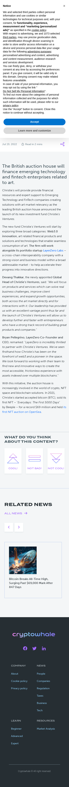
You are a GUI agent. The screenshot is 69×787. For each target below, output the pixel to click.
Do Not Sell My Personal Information (24, 91)
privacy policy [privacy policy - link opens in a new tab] (10, 105)
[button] (64, 6)
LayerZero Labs (53, 250)
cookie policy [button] (39, 30)
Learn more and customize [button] (34, 130)
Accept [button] (34, 121)
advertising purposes (39, 51)
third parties (9, 37)
